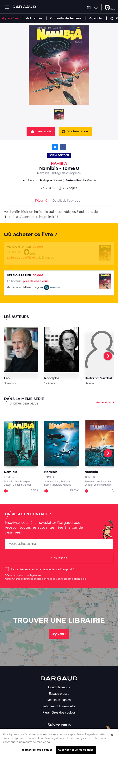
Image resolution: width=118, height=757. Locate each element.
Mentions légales (59, 700)
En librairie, (27, 281)
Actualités (34, 18)
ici (85, 578)
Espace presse (59, 693)
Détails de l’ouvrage (66, 200)
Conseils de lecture (65, 18)
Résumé (41, 200)
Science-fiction (59, 155)
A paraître (10, 18)
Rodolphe (46, 180)
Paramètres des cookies (59, 712)
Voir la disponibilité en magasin (34, 287)
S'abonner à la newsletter (58, 706)
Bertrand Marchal (76, 180)
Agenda (95, 18)
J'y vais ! (59, 634)
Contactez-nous (59, 687)
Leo (24, 180)
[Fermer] (112, 737)
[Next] (108, 356)
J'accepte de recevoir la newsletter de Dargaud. (41, 569)
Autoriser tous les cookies (76, 752)
